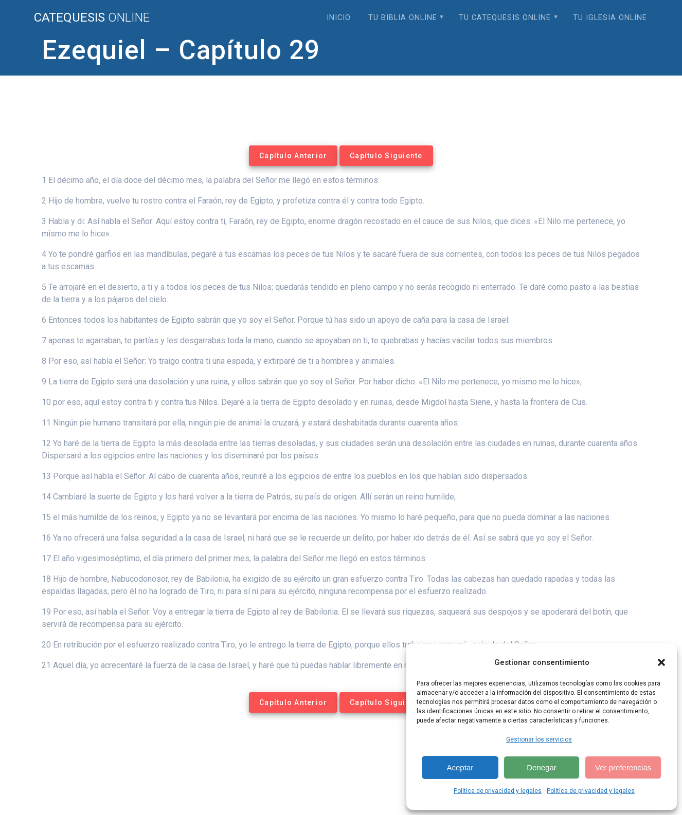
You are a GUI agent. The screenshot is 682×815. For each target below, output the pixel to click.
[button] (661, 662)
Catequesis (92, 17)
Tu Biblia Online (402, 17)
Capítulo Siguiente (386, 156)
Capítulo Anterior (293, 156)
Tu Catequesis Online (505, 17)
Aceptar (459, 767)
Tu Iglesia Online (610, 17)
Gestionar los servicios (539, 739)
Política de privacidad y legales (498, 790)
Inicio (339, 17)
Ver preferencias (623, 767)
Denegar (542, 767)
